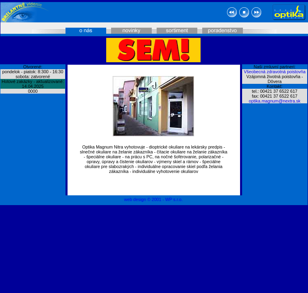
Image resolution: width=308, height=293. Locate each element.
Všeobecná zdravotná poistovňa (275, 71)
